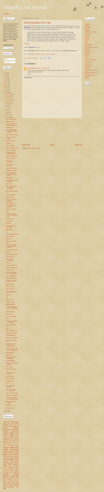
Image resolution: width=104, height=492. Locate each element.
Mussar (9, 463)
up (35, 26)
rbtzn (88, 77)
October (8, 98)
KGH (4, 456)
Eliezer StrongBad (91, 32)
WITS (13, 482)
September (9, 100)
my (6, 31)
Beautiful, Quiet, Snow (11, 333)
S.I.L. (88, 54)
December (8, 93)
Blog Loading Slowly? (11, 119)
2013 (6, 75)
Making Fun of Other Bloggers (11, 402)
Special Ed (89, 65)
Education (6, 433)
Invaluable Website (10, 360)
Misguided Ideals (10, 302)
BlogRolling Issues (10, 304)
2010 (6, 82)
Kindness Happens (14, 456)
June (7, 107)
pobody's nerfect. (91, 75)
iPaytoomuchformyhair (92, 72)
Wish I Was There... (10, 286)
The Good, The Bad (10, 158)
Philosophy (5, 467)
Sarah (13, 471)
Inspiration (6, 447)
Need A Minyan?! (10, 236)
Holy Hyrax (6, 442)
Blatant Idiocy (9, 177)
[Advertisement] (52, 131)
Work (17, 483)
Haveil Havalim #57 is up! (12, 330)
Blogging (53, 54)
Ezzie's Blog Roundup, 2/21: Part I (11, 226)
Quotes (12, 469)
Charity (5, 428)
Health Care (16, 441)
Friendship (10, 436)
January (8, 408)
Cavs (7, 426)
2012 (6, 77)
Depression (5, 431)
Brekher (7, 211)
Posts (6, 59)
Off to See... (8, 252)
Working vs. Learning (8, 485)
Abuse (13, 421)
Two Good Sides (10, 218)
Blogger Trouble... (10, 284)
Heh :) (7, 383)
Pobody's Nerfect (13, 467)
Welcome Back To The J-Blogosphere (12, 357)
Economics (15, 431)
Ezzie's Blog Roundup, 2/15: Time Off (11, 292)
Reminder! (8, 295)
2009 (6, 84)
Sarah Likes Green (91, 60)
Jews (10, 454)
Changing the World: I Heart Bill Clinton (11, 153)
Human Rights (9, 127)
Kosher (8, 458)
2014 (6, 73)
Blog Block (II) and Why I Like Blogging (12, 321)
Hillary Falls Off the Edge (12, 134)
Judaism (16, 454)
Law (14, 458)
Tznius (9, 482)
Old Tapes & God (10, 197)
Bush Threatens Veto (11, 209)
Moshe (5, 463)
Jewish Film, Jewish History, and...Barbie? (11, 124)
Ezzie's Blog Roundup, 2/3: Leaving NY (11, 390)
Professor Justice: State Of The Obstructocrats (12, 349)
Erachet (11, 434)
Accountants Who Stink (11, 168)
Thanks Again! (9, 229)
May (7, 110)
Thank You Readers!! (11, 276)
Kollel (4, 458)
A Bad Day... (9, 239)
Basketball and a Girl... (11, 170)
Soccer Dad (31, 68)
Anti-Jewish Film (10, 270)
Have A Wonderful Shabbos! (10, 386)
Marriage (11, 460)
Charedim (16, 426)
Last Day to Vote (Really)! (12, 395)
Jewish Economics (8, 451)
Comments (7, 62)
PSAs (9, 464)
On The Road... (9, 381)
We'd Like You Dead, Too (12, 249)
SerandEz (6, 474)
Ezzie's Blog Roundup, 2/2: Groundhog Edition (12, 398)
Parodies (5, 466)
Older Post (78, 145)
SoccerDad (27, 27)
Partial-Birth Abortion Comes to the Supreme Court (12, 215)
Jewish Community (11, 449)
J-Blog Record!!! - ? (10, 311)
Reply (29, 74)
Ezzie (17, 434)
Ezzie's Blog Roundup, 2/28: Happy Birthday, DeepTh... (11, 131)
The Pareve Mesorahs (11, 278)
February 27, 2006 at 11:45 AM (41, 68)
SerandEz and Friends (25, 7)
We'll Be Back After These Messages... (12, 181)
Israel (49, 54)
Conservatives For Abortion (10, 165)
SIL (8, 471)
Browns (11, 424)
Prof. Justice (6, 469)
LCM (11, 458)
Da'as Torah (12, 429)
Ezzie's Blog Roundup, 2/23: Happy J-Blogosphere (11, 187)
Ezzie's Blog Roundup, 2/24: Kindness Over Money (11, 174)
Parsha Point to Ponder (13, 466)
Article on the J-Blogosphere (9, 260)
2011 (6, 80)
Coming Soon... (9, 354)
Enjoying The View (10, 352)
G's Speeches (10, 437)
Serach (16, 472)
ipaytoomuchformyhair (8, 487)
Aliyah (17, 421)
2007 (6, 89)
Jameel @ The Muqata (92, 47)
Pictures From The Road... (12, 337)
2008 (6, 87)
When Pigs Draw (10, 203)
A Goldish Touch (7, 421)
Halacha (17, 439)
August (8, 103)
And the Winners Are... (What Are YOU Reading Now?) (11, 345)
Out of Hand (8, 263)
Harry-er (10, 441)
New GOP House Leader (12, 393)
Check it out (27, 43)
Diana (88, 29)
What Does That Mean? (11, 267)
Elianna (12, 433)
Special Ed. (6, 477)
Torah (4, 482)
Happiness (5, 441)
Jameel (16, 447)
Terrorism (10, 479)
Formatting (8, 223)
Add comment (28, 77)
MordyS (17, 461)
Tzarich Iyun (9, 221)
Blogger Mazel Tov (10, 121)
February (8, 117)
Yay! (7, 232)
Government (6, 439)
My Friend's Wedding (11, 316)
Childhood (16, 428)
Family (5, 436)
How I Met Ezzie (15, 444)
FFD (88, 39)
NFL (12, 463)
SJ (10, 471)
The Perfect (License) (13, 480)
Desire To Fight (9, 257)
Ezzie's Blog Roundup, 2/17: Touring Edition (11, 273)
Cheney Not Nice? (10, 289)
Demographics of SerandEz (10, 161)
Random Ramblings (10, 194)
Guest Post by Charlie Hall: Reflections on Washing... (11, 246)
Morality (11, 461)
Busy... (7, 297)
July (7, 105)
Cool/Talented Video (10, 335)
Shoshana (12, 475)
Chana (11, 426)
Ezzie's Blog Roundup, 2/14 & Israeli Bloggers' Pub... (12, 308)
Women (13, 483)
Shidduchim (6, 475)
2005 (6, 411)
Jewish (46, 54)
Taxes (4, 479)
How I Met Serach (8, 445)
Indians (17, 445)
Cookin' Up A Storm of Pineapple (11, 200)
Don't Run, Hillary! (10, 140)
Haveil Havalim (34, 54)
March (7, 114)
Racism (17, 469)
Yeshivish (16, 485)
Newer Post (26, 145)
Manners (5, 460)
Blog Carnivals (41, 54)
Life (17, 458)
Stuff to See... (9, 183)
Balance (17, 423)
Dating (17, 429)
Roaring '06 (8, 143)
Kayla (7, 456)
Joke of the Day (9, 299)
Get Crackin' (9, 405)
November (8, 96)
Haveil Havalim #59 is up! (37, 22)
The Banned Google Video (12, 234)
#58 (38, 47)
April (7, 112)
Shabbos (16, 474)
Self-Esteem (11, 472)
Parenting (16, 464)
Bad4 (12, 423)
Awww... (8, 328)
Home (7, 14)
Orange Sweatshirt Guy (11, 265)
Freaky (7, 318)
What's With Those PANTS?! (10, 373)
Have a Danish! (9, 366)
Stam (17, 477)
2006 (6, 91)
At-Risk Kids (6, 423)
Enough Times (9, 314)
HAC (12, 439)
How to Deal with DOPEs (12, 156)
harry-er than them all (92, 70)
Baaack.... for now (10, 378)
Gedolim (17, 437)
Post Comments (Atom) (34, 148)
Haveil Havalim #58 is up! (12, 254)
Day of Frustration (10, 145)
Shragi (17, 475)
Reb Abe (5, 471)
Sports (12, 477)
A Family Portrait (10, 376)
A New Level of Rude (11, 150)
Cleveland (6, 429)
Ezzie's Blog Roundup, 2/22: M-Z (11, 206)
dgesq (88, 67)
